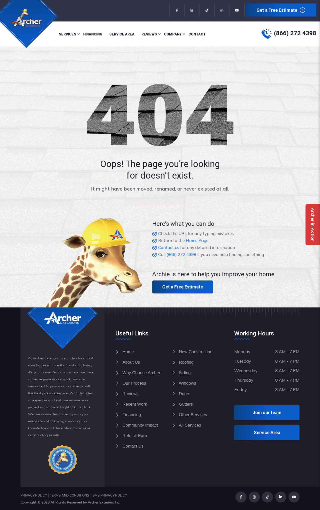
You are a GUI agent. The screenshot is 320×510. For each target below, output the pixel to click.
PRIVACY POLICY (33, 495)
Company (173, 34)
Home (128, 351)
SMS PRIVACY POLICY (109, 495)
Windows (187, 383)
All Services (190, 425)
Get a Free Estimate (280, 10)
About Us (131, 362)
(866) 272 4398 (295, 33)
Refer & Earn (134, 435)
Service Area (121, 34)
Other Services (193, 414)
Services (67, 34)
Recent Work (134, 404)
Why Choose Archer (141, 372)
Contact (197, 34)
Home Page (197, 240)
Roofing (186, 362)
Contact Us (133, 446)
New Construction (195, 351)
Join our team (267, 412)
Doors (184, 393)
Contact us (168, 247)
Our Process (134, 383)
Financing (92, 34)
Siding (185, 372)
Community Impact (140, 425)
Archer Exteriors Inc (104, 502)
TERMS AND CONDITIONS (69, 495)
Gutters (186, 404)
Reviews (149, 34)
